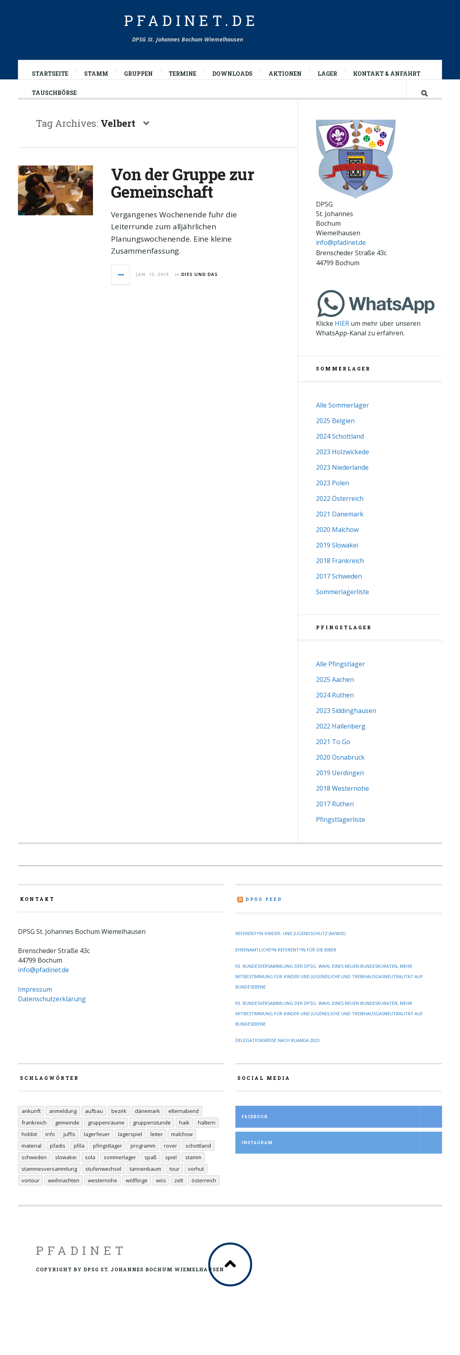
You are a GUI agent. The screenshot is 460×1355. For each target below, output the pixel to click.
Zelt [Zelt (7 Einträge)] (178, 1195)
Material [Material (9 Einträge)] (31, 1160)
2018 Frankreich (340, 575)
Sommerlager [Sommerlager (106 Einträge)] (120, 1172)
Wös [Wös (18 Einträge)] (161, 1195)
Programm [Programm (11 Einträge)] (143, 1160)
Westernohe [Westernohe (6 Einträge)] (102, 1195)
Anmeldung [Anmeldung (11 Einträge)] (63, 1125)
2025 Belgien (335, 435)
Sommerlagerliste (342, 606)
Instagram (341, 1157)
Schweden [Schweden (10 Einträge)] (34, 1172)
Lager (328, 73)
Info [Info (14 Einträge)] (50, 1148)
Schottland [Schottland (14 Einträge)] (198, 1160)
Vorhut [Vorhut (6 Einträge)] (196, 1183)
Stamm (97, 73)
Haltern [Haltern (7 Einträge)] (206, 1137)
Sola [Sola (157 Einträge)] (90, 1172)
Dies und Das (199, 282)
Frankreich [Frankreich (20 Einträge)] (34, 1137)
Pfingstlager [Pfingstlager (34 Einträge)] (107, 1160)
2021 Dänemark (339, 528)
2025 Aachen (335, 694)
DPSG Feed (263, 914)
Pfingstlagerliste (340, 834)
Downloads (233, 73)
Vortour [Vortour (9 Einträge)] (30, 1195)
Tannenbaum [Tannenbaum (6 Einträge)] (145, 1183)
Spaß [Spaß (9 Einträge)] (150, 1172)
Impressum (35, 1004)
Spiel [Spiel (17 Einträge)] (171, 1172)
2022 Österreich (339, 513)
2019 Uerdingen (340, 787)
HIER (342, 338)
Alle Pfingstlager (340, 678)
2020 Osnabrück (340, 772)
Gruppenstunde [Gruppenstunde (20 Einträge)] (152, 1137)
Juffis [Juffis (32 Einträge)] (69, 1148)
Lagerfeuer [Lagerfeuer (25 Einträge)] (97, 1148)
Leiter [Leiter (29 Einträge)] (156, 1148)
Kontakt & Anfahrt (387, 73)
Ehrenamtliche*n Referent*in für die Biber (285, 964)
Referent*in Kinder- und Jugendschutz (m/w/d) (290, 948)
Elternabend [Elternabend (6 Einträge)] (183, 1125)
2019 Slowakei (337, 559)
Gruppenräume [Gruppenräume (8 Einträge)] (106, 1137)
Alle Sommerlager (342, 420)
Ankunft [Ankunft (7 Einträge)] (31, 1125)
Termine (183, 73)
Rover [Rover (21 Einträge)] (170, 1160)
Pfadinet (81, 1265)
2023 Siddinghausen (346, 725)
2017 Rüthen (335, 818)
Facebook (341, 1131)
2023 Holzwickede (342, 466)
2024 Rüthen (335, 709)
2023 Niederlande (342, 482)
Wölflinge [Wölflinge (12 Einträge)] (137, 1195)
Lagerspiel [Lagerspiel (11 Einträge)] (130, 1148)
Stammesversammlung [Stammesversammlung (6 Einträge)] (49, 1183)
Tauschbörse (54, 100)
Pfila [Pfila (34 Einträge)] (79, 1160)
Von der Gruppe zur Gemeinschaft (182, 190)
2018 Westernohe (342, 803)
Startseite (50, 73)
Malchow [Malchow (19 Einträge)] (182, 1148)
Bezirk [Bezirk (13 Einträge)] (118, 1125)
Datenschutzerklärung (52, 1013)
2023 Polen (332, 497)
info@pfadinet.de (341, 257)
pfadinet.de (191, 20)
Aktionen (285, 73)
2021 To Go (333, 756)
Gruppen (138, 73)
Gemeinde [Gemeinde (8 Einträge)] (67, 1137)
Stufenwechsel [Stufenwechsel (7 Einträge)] (103, 1183)
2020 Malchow (337, 544)
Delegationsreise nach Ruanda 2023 (277, 1055)
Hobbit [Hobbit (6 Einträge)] (29, 1148)
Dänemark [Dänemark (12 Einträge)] (147, 1125)
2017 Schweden (339, 591)
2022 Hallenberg (340, 741)
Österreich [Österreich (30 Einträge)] (204, 1195)
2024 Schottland (340, 451)
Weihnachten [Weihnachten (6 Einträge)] (63, 1195)
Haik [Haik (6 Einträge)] (184, 1137)
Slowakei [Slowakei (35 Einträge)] (66, 1172)
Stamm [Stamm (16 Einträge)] (193, 1172)
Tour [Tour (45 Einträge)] (175, 1183)
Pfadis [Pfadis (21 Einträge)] (57, 1160)
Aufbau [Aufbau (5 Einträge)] (94, 1125)
